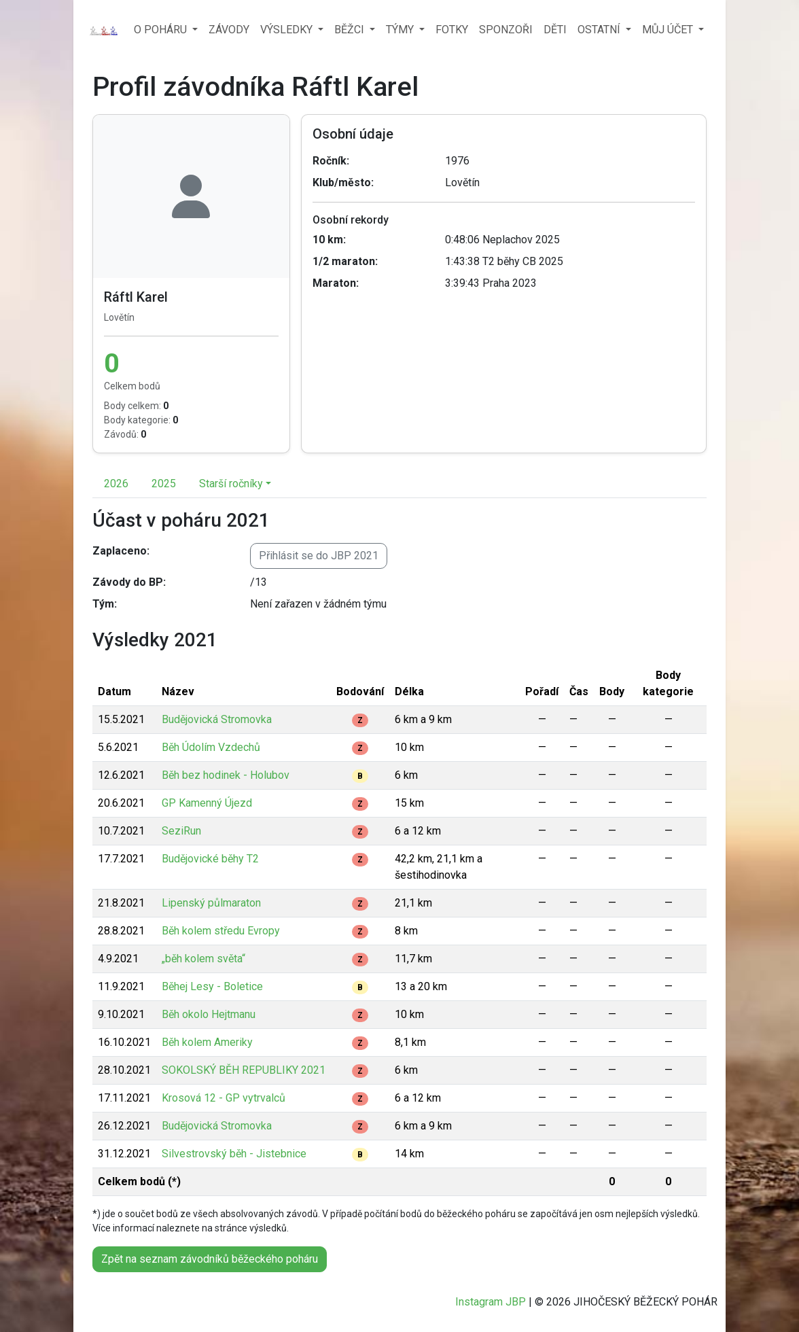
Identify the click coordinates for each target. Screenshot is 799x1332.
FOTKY (452, 29)
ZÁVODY (229, 29)
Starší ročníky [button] (231, 483)
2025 (164, 483)
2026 (116, 483)
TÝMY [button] (401, 29)
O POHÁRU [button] (162, 29)
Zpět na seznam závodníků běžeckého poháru (209, 1258)
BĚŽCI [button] (350, 29)
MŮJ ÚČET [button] (669, 29)
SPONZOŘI (506, 29)
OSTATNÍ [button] (600, 29)
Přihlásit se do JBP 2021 (318, 555)
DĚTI (555, 29)
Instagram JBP (490, 1301)
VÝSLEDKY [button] (287, 29)
